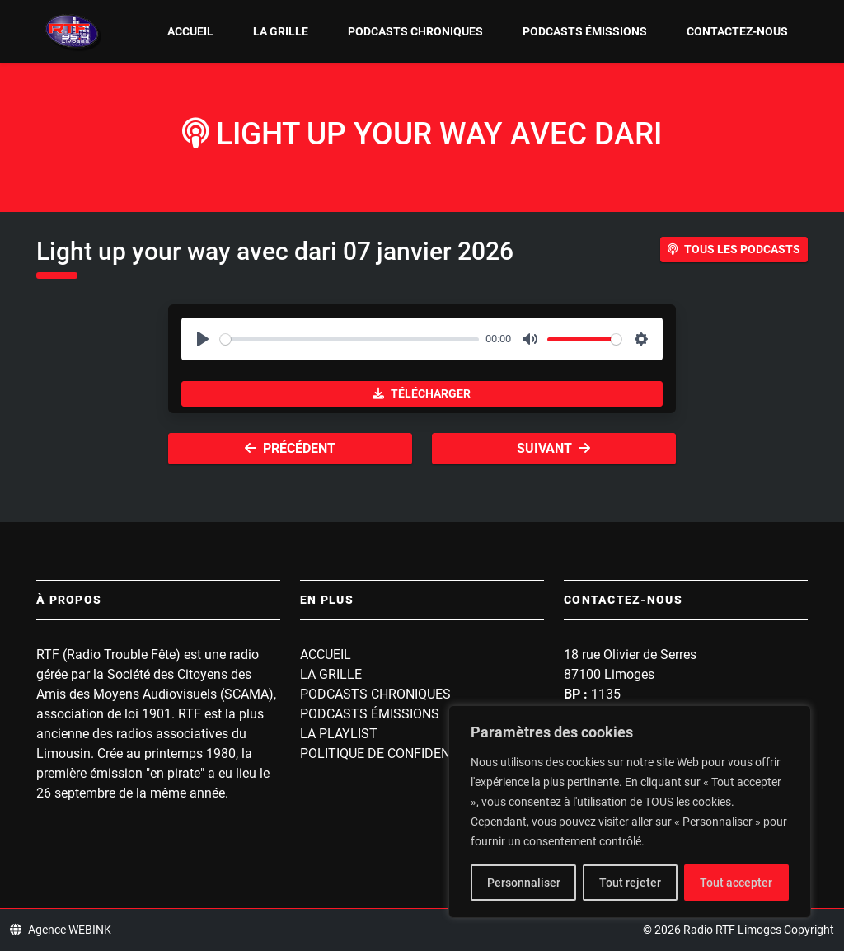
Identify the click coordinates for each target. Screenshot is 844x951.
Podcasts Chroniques (415, 31)
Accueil (190, 31)
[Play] (203, 339)
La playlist (338, 733)
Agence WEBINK (60, 929)
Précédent (290, 448)
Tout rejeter (630, 882)
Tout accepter (736, 882)
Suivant (553, 448)
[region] (629, 811)
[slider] (349, 339)
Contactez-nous (737, 31)
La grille (280, 31)
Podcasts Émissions (585, 31)
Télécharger (422, 393)
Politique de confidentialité (398, 753)
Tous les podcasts (734, 249)
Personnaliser (523, 882)
